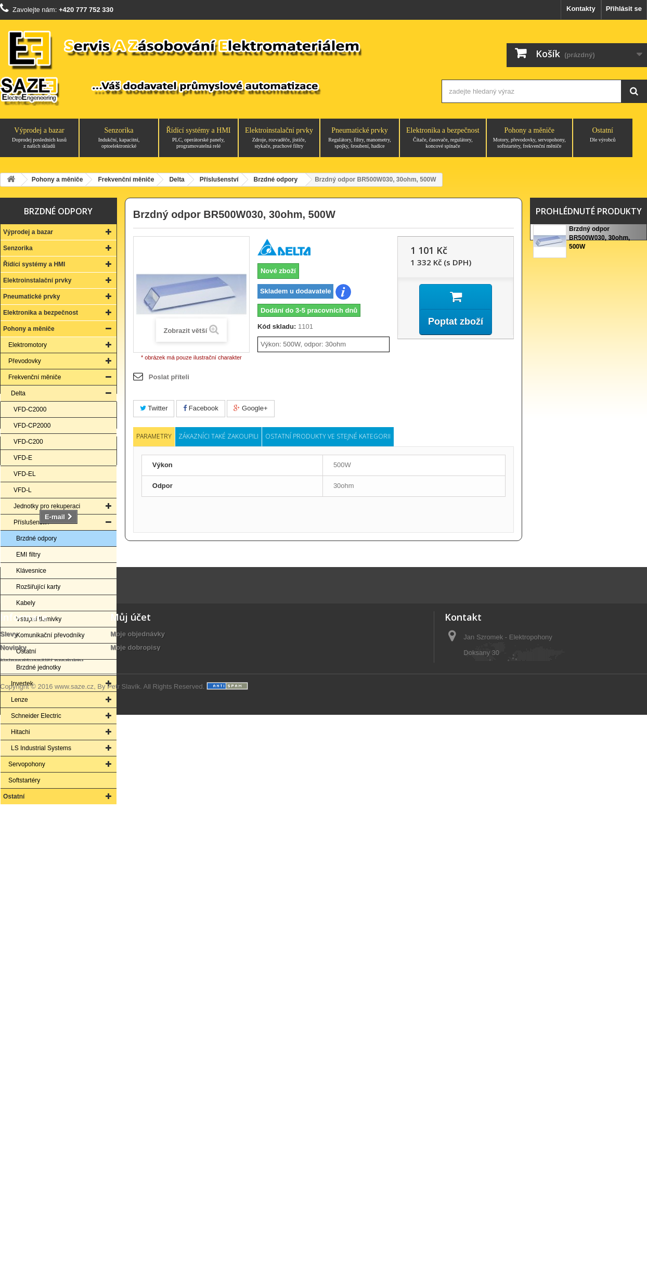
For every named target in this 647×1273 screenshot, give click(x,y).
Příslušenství (31, 522)
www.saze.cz (74, 1246)
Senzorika (119, 137)
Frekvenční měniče (34, 377)
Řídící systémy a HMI (198, 137)
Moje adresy (129, 1139)
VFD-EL (25, 474)
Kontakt (58, 933)
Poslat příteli (169, 377)
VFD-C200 (28, 441)
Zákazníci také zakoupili (218, 436)
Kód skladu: (276, 326)
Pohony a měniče (529, 137)
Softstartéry (24, 780)
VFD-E (23, 457)
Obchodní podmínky (33, 1194)
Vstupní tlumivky (38, 619)
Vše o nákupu (22, 1180)
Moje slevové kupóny (144, 1167)
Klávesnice (31, 570)
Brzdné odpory (36, 538)
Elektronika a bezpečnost (443, 137)
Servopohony (26, 764)
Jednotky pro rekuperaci (47, 506)
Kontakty (581, 8)
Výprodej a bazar (39, 137)
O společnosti (22, 1167)
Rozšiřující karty (38, 586)
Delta (18, 393)
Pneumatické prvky (360, 137)
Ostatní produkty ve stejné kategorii (328, 436)
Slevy (9, 1112)
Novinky (13, 1126)
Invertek (22, 683)
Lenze (19, 699)
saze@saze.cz (508, 1206)
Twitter (154, 408)
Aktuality (14, 1207)
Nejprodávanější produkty (41, 1139)
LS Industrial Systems (41, 748)
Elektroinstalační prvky (279, 137)
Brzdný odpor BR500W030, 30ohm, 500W (599, 239)
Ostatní (602, 134)
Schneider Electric (36, 715)
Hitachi (20, 732)
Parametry (154, 436)
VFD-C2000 (30, 409)
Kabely (25, 603)
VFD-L (23, 490)
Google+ (250, 408)
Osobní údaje (131, 1153)
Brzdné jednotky (38, 667)
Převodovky (24, 361)
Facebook (200, 408)
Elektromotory (27, 345)
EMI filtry (28, 554)
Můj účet (130, 1095)
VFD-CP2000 (32, 425)
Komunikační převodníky (50, 635)
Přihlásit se (624, 8)
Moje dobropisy (135, 1126)
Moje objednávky (137, 1112)
